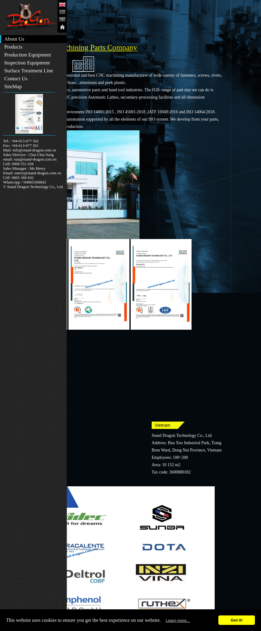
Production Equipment (27, 55)
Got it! (236, 620)
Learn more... (178, 620)
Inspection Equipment (27, 63)
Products (13, 47)
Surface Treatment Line (28, 71)
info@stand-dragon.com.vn (34, 150)
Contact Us (15, 79)
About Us (14, 39)
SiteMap (13, 86)
